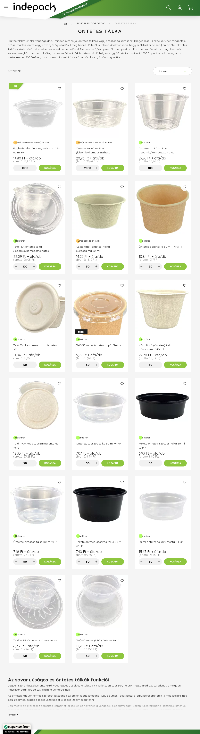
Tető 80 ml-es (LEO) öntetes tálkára (99, 640)
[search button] (169, 8)
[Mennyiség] (25, 168)
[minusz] (16, 168)
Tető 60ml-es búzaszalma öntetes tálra (35, 347)
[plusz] (34, 168)
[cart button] (191, 8)
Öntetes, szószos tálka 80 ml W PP (35, 542)
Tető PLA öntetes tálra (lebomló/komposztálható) (31, 249)
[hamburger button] (6, 8)
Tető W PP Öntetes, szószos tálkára (36, 640)
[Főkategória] (65, 23)
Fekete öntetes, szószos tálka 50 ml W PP (162, 445)
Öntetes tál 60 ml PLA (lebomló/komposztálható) (94, 150)
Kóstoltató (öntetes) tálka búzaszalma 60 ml (93, 249)
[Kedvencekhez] (59, 88)
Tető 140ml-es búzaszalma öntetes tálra (35, 445)
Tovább (12, 714)
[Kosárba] (50, 168)
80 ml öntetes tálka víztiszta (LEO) (161, 542)
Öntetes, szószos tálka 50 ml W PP (98, 443)
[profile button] (180, 8)
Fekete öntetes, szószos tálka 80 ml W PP (99, 544)
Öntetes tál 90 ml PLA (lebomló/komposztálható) (156, 150)
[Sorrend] (172, 71)
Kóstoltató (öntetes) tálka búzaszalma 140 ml (155, 347)
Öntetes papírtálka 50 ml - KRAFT (160, 246)
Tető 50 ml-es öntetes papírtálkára (98, 345)
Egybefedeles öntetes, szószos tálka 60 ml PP (36, 150)
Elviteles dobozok (91, 23)
